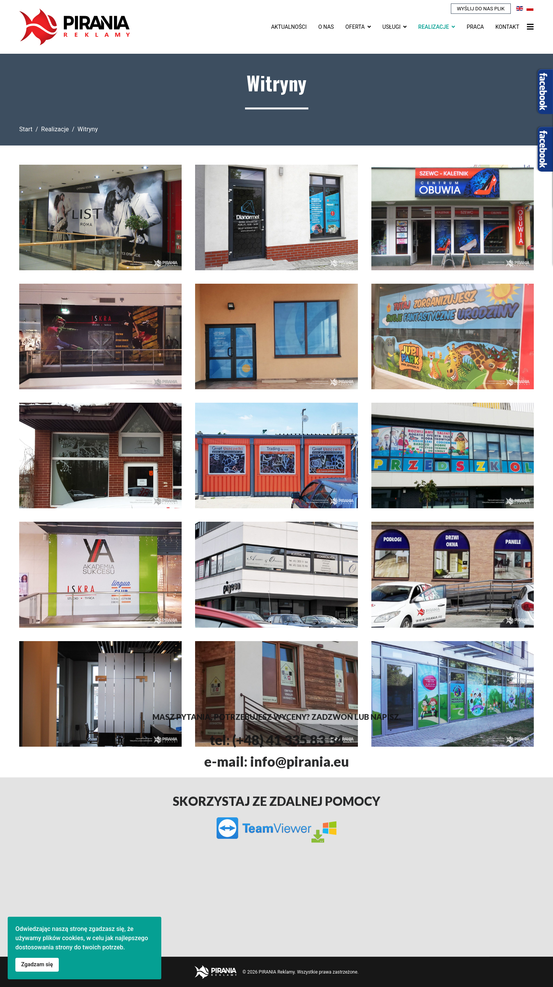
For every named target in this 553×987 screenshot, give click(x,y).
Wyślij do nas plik (481, 9)
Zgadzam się (37, 964)
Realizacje (433, 27)
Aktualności (289, 27)
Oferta (354, 27)
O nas (326, 27)
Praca (475, 27)
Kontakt (507, 27)
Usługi (391, 27)
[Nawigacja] (530, 27)
